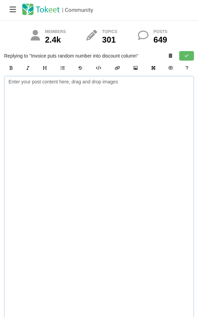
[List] (62, 68)
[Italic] (28, 68)
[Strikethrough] (80, 68)
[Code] (98, 68)
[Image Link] (135, 68)
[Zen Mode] (153, 68)
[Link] (117, 68)
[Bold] (11, 68)
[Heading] (45, 68)
